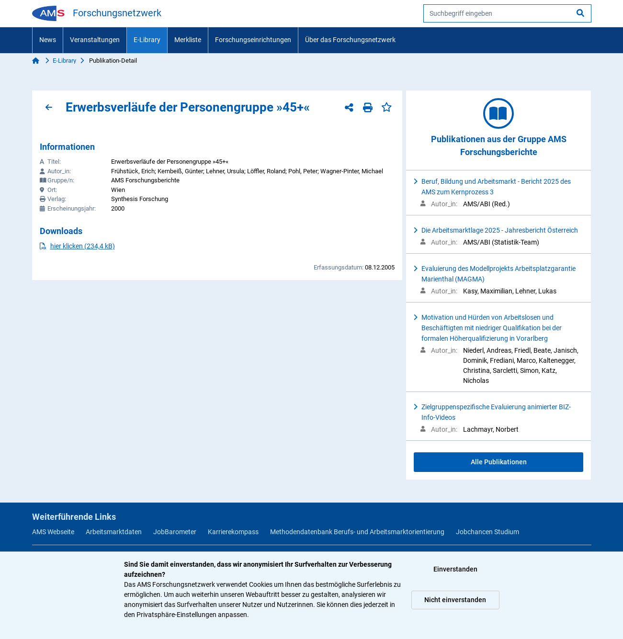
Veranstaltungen (95, 40)
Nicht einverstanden (455, 600)
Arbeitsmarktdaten (114, 532)
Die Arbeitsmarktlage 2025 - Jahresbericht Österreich (499, 230)
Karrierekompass (233, 532)
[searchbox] (507, 13)
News (47, 40)
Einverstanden (455, 569)
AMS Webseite (53, 532)
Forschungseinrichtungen (253, 40)
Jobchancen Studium (487, 532)
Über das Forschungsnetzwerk (350, 40)
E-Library (147, 40)
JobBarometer (174, 532)
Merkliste (187, 40)
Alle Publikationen (499, 462)
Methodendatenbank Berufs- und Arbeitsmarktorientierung (357, 532)
